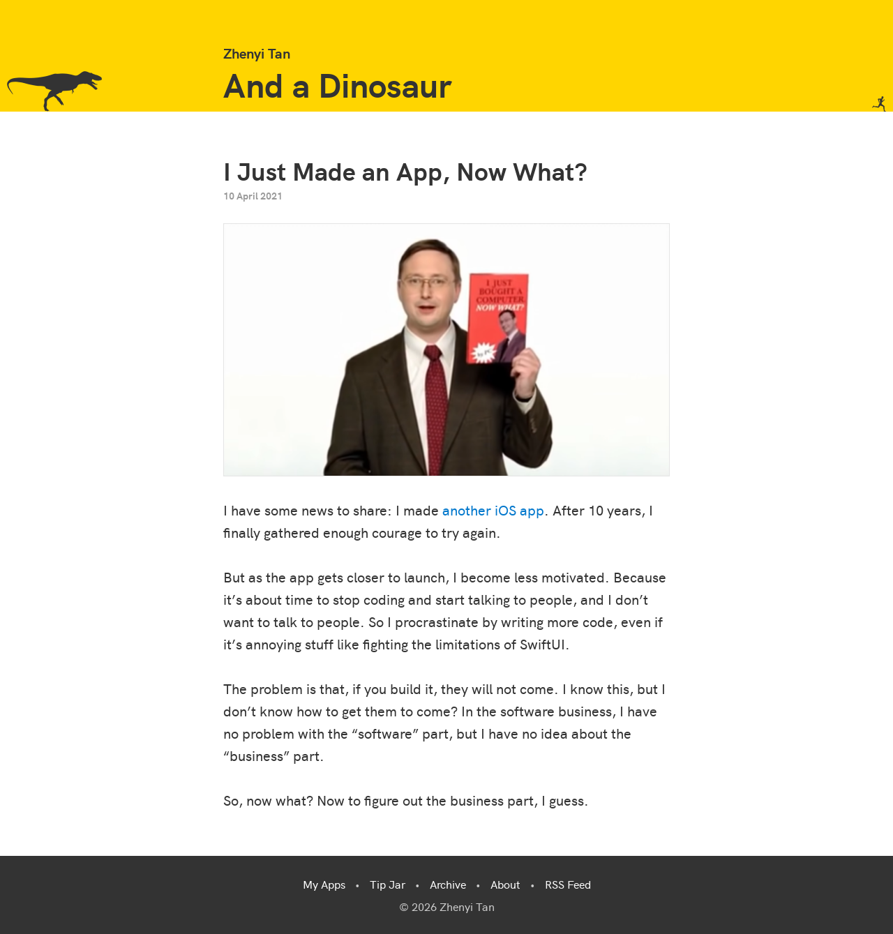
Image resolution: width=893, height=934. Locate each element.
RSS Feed (568, 883)
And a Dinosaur (337, 83)
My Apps (324, 883)
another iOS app (493, 509)
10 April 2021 (253, 195)
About (505, 883)
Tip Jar (387, 883)
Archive (448, 883)
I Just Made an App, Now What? (405, 170)
